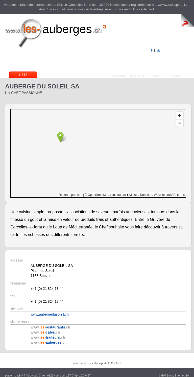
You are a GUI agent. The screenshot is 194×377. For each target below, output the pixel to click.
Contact (175, 75)
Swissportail (118, 75)
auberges (67, 29)
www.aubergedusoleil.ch (50, 314)
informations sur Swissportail (91, 363)
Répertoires (137, 75)
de (158, 50)
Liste (23, 75)
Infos (156, 75)
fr (152, 50)
